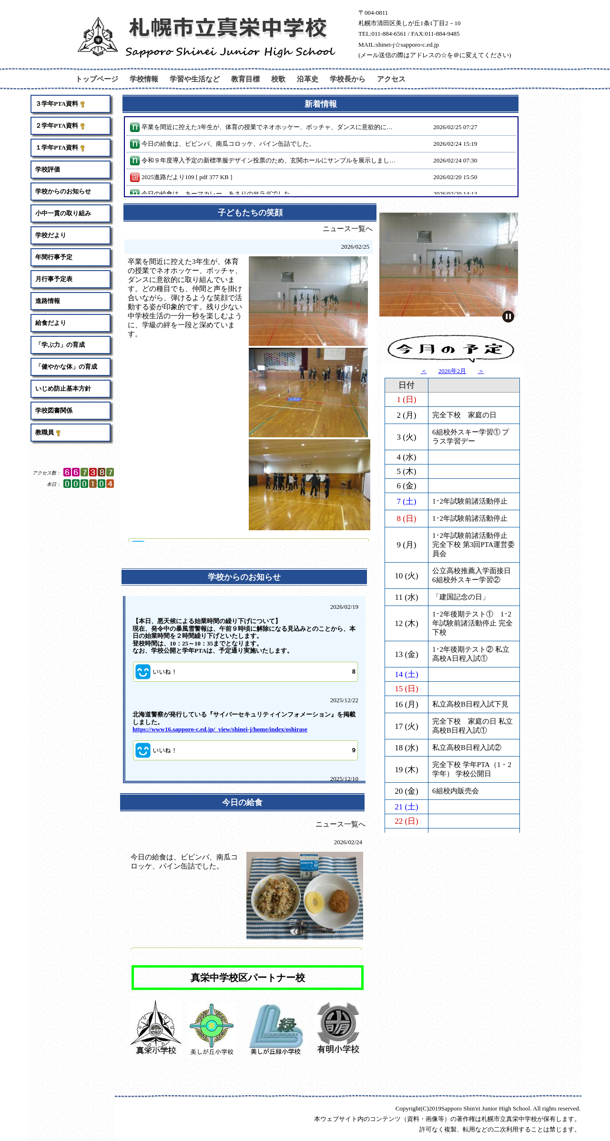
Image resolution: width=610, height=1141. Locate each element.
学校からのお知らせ (63, 191)
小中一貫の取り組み (63, 213)
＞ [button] (481, 370)
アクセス (391, 79)
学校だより (50, 235)
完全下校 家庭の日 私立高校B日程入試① (472, 638)
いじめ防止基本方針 (63, 388)
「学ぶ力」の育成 (60, 344)
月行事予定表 (53, 279)
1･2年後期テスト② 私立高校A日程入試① (470, 566)
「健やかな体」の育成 (66, 366)
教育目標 (245, 79)
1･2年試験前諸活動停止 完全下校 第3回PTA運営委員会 (473, 457)
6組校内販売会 (455, 703)
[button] (245, 672)
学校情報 (144, 79)
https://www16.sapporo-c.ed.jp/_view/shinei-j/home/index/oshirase (219, 729)
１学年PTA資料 (60, 147)
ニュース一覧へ (348, 228)
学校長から (348, 79)
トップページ (96, 79)
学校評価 (47, 169)
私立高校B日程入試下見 (470, 617)
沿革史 (307, 79)
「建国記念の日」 (460, 510)
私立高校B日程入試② (466, 660)
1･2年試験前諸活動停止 (470, 414)
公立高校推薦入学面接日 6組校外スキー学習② (471, 488)
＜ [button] (424, 370)
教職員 (48, 432)
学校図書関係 (53, 410)
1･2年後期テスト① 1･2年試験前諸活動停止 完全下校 (472, 536)
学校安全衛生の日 (460, 809)
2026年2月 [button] (452, 370)
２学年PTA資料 (60, 126)
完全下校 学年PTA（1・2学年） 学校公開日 (471, 682)
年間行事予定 (53, 257)
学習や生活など (195, 79)
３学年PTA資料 (60, 104)
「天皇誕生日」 (457, 749)
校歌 (278, 79)
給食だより (50, 322)
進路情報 (47, 300)
